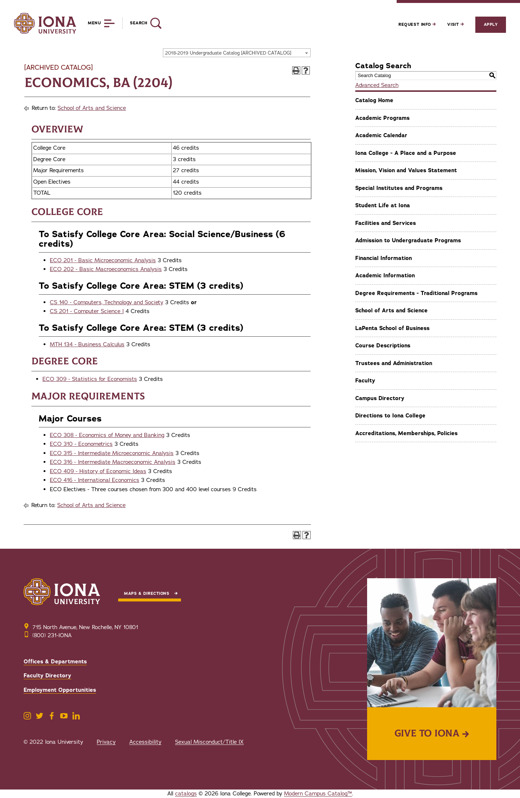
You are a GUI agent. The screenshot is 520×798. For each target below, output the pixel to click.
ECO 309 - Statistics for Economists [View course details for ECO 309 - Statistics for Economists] (89, 379)
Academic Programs (382, 118)
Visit (455, 24)
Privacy (106, 742)
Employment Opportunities (60, 690)
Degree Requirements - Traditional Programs (416, 293)
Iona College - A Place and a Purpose (405, 153)
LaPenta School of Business (392, 328)
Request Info (417, 24)
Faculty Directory (47, 675)
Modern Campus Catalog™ (318, 793)
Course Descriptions (382, 345)
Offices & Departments (55, 661)
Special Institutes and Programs (398, 188)
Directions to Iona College (390, 415)
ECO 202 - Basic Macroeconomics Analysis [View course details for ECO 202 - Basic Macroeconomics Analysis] (106, 269)
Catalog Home (374, 100)
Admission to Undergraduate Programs (408, 240)
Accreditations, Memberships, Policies (406, 433)
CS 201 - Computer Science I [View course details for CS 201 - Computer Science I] (87, 311)
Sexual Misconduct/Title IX (209, 742)
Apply (491, 24)
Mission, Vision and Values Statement (406, 170)
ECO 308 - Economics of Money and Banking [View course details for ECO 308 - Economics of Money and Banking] (107, 435)
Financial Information (383, 258)
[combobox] (237, 52)
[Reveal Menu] (96, 23)
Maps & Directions (146, 593)
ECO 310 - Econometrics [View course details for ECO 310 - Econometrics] (81, 444)
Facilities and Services (385, 223)
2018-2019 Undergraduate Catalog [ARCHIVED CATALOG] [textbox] (228, 53)
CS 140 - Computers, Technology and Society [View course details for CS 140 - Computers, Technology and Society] (106, 302)
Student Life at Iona (382, 205)
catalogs (186, 793)
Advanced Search (376, 85)
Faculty (365, 380)
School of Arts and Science (92, 108)
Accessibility (145, 742)
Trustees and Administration (393, 363)
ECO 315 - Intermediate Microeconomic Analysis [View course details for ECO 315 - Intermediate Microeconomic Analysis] (112, 453)
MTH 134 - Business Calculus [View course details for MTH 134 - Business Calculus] (87, 344)
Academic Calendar (381, 135)
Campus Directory (379, 398)
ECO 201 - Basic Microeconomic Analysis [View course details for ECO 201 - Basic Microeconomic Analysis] (103, 260)
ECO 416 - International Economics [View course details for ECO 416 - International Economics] (94, 480)
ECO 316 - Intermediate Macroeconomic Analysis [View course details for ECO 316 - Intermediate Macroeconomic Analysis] (112, 462)
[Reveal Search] (141, 23)
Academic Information (385, 275)
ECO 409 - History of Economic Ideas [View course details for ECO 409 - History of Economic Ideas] (98, 471)
